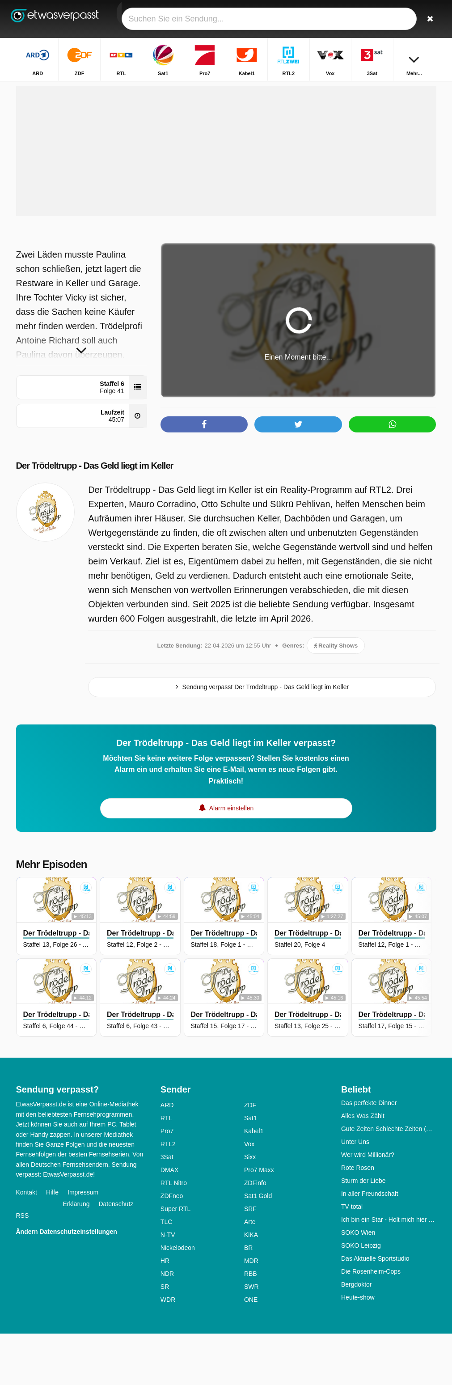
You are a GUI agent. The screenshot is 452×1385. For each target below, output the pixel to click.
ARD (167, 1156)
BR (248, 1299)
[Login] (410, 19)
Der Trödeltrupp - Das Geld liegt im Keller (111, 517)
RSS (22, 1267)
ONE (251, 1351)
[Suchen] (431, 19)
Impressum (83, 1243)
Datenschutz (115, 1255)
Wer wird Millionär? (367, 1206)
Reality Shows (336, 697)
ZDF (250, 1156)
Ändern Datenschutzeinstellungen (66, 1283)
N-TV (168, 1286)
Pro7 (167, 1182)
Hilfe (52, 1243)
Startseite (202, 88)
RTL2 (168, 1195)
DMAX (169, 1221)
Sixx (250, 1208)
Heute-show (358, 1348)
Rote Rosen (357, 1219)
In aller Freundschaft (369, 1245)
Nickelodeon (178, 1299)
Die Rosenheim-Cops (371, 1322)
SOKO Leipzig (361, 1296)
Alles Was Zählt (362, 1167)
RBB (250, 1325)
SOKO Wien (358, 1284)
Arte (250, 1273)
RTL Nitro (174, 1234)
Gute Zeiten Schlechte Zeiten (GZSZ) (388, 1180)
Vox (249, 1195)
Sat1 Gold (258, 1247)
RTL (166, 1169)
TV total (352, 1258)
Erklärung (76, 1255)
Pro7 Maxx (259, 1221)
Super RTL (175, 1260)
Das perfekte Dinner (369, 1154)
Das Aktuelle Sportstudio (375, 1309)
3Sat (167, 1208)
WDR (168, 1351)
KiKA (251, 1286)
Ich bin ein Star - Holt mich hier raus (388, 1271)
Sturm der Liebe (363, 1232)
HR (165, 1312)
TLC (166, 1273)
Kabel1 (254, 1182)
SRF (250, 1260)
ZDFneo (172, 1247)
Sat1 (250, 1169)
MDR (251, 1312)
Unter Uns (355, 1193)
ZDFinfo (255, 1234)
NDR (167, 1325)
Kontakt (26, 1243)
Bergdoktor (356, 1335)
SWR (251, 1338)
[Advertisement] (226, 202)
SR (165, 1338)
